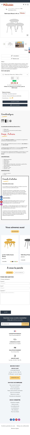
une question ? (9, 272)
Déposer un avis (16, 58)
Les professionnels (15, 406)
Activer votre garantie (15, 388)
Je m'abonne (25, 324)
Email (2, 286)
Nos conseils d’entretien (15, 385)
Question (2, 290)
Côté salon (13, 8)
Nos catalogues (15, 409)
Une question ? (16, 55)
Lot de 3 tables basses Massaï (8, 255)
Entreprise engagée (15, 402)
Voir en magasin (15, 105)
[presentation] (10, 308)
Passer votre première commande (15, 390)
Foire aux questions (15, 386)
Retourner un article (15, 394)
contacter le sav (15, 377)
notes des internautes (19, 272)
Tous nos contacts (15, 411)
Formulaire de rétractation (15, 396)
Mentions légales (15, 428)
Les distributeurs (15, 408)
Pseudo (2, 281)
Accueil (9, 8)
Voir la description (5, 70)
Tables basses (17, 8)
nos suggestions (15, 231)
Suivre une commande (15, 392)
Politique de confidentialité (23, 426)
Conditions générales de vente (8, 426)
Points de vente (15, 404)
